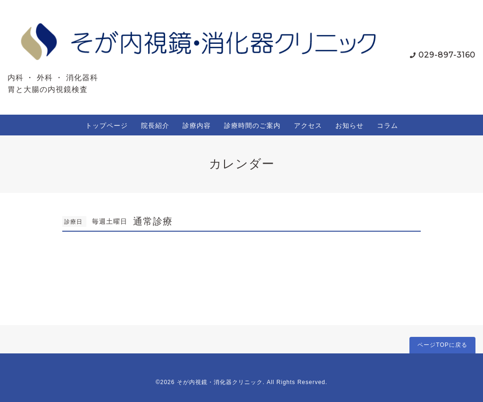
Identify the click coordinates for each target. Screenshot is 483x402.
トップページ (106, 125)
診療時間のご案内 (252, 125)
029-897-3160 (446, 54)
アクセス (308, 125)
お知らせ (349, 125)
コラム (387, 125)
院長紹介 (155, 125)
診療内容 (197, 125)
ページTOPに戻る (442, 345)
